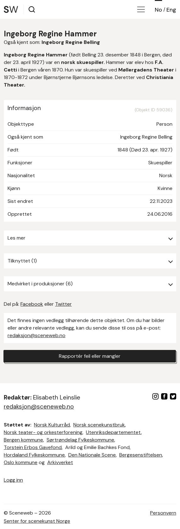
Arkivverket (60, 462)
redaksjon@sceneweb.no (36, 335)
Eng (171, 9)
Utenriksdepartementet (113, 432)
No (158, 9)
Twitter (63, 304)
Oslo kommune (20, 462)
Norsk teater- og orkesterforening (43, 432)
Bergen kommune (23, 439)
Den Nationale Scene (92, 455)
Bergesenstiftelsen (140, 455)
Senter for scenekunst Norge (37, 521)
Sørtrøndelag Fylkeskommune (80, 439)
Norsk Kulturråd (52, 424)
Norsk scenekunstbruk (99, 424)
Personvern (163, 513)
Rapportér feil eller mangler (90, 356)
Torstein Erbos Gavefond (33, 447)
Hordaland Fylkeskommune (34, 455)
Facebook (31, 304)
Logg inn (13, 480)
